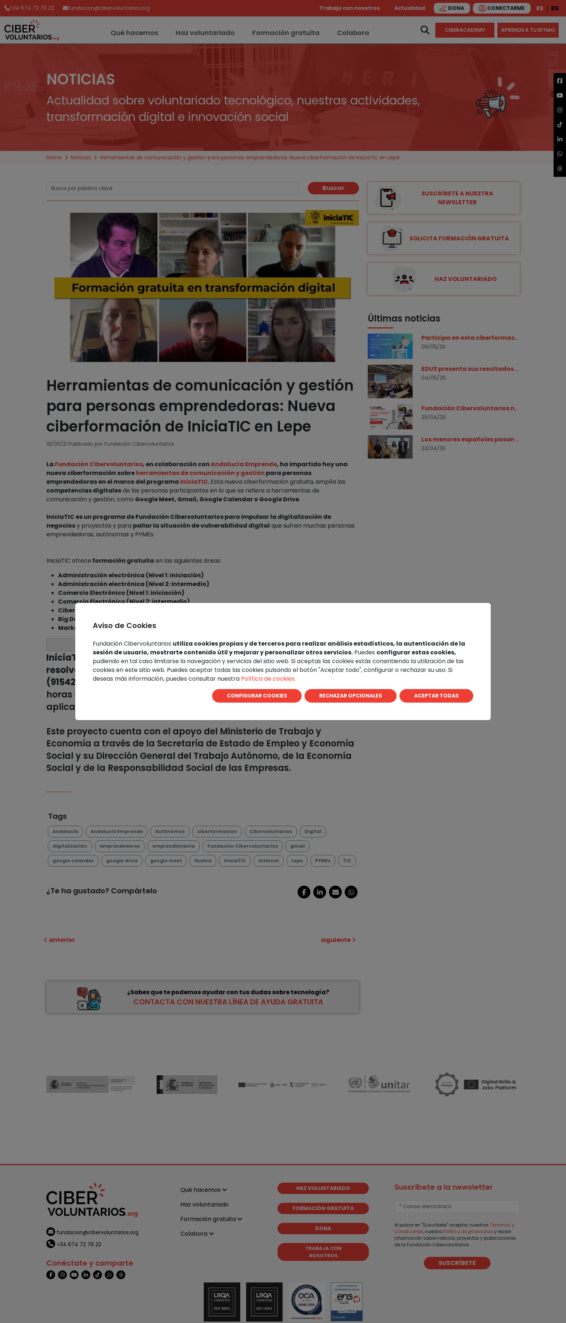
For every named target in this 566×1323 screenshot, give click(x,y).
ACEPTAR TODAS (436, 695)
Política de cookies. (268, 678)
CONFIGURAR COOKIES (257, 695)
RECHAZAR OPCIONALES (350, 695)
